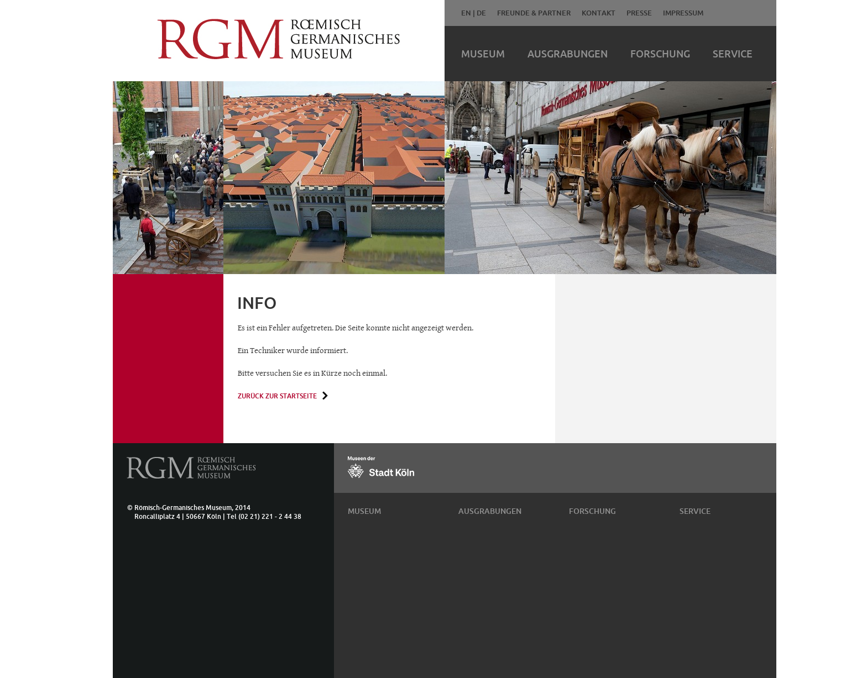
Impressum (683, 13)
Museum (483, 53)
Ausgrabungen (567, 53)
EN (466, 13)
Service (733, 53)
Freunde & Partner (534, 13)
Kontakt (598, 13)
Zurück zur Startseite (277, 396)
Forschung (660, 53)
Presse (639, 13)
